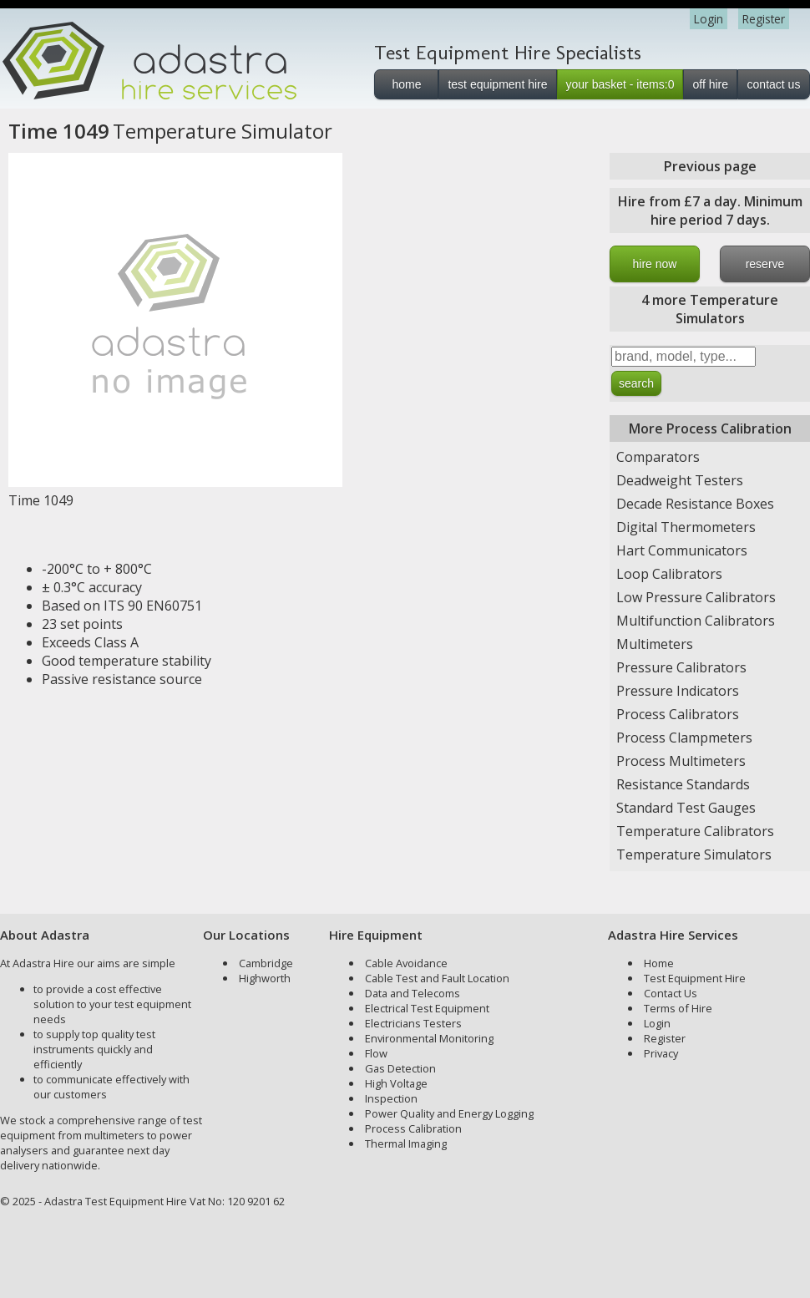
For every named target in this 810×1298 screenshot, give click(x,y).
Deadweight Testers (679, 480)
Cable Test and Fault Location (437, 978)
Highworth (265, 978)
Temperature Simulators (694, 854)
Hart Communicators (681, 550)
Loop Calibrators (669, 574)
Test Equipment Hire (695, 978)
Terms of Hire (678, 1008)
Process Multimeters (681, 761)
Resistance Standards (683, 784)
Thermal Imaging (406, 1143)
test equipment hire (497, 84)
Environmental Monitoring (429, 1038)
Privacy (661, 1053)
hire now (655, 264)
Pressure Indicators (677, 691)
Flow (376, 1053)
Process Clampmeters (684, 737)
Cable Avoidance (406, 963)
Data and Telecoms (412, 993)
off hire (710, 84)
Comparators (658, 457)
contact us (774, 84)
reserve (765, 264)
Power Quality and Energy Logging (449, 1113)
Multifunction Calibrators (695, 620)
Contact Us (670, 993)
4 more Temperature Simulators (709, 309)
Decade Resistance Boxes (695, 503)
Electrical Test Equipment (427, 1008)
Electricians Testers (413, 1023)
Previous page (710, 166)
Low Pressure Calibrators (696, 597)
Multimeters (654, 644)
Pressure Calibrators (681, 667)
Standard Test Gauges (686, 808)
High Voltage (396, 1083)
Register (763, 19)
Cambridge (266, 963)
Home (659, 963)
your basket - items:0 (620, 84)
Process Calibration (413, 1128)
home (406, 84)
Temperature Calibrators (695, 831)
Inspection (391, 1098)
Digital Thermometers (686, 527)
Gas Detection (400, 1068)
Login (708, 19)
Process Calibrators (677, 714)
